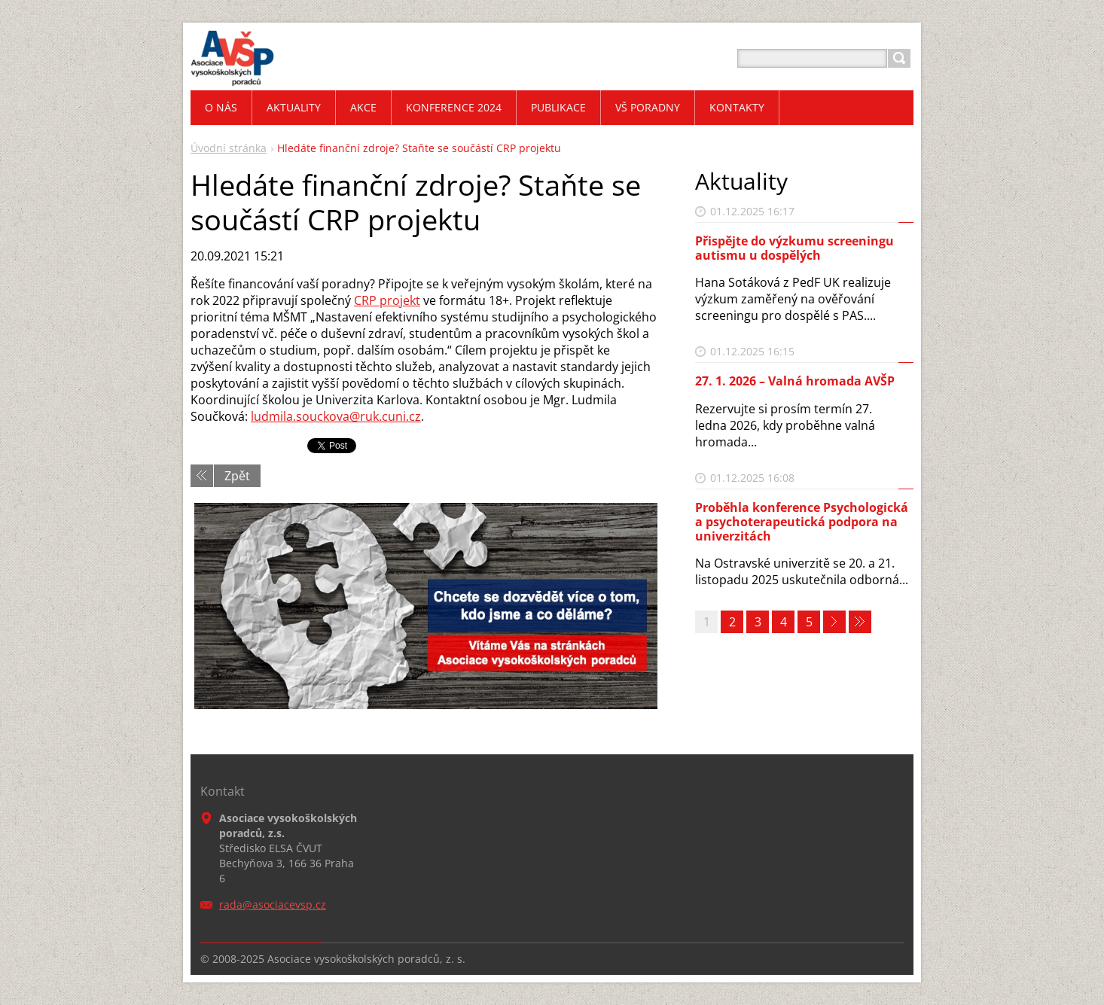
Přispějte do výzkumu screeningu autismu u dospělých (794, 248)
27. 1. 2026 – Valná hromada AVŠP (795, 381)
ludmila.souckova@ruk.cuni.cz (336, 416)
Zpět (237, 475)
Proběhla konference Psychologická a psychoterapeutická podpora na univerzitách (801, 521)
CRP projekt (387, 300)
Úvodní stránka (229, 148)
